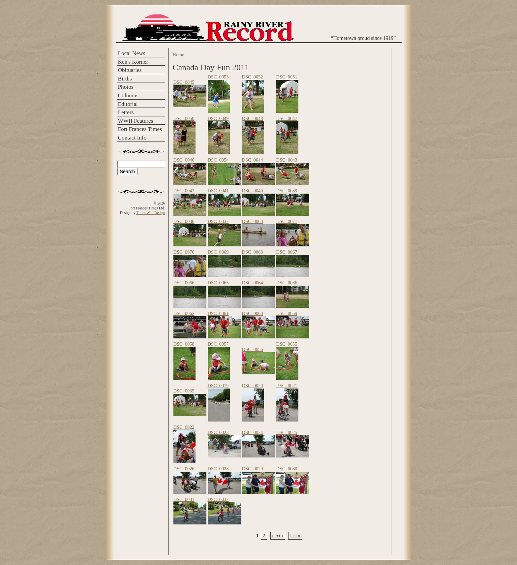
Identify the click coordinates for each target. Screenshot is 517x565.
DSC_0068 (252, 252)
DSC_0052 (252, 76)
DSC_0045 (184, 82)
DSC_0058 (184, 344)
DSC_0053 (218, 76)
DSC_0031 (184, 499)
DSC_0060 (252, 313)
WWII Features (135, 121)
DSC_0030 (286, 468)
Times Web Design (150, 213)
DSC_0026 (184, 468)
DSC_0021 (286, 385)
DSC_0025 (286, 432)
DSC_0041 (218, 190)
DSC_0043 (286, 160)
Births (125, 79)
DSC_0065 (218, 282)
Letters (126, 112)
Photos (126, 87)
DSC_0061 (218, 313)
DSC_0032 (218, 499)
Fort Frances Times (140, 129)
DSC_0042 (184, 190)
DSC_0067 (286, 252)
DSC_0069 (218, 252)
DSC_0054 (218, 160)
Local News (131, 53)
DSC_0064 (252, 282)
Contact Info (132, 138)
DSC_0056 (252, 349)
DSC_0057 (218, 344)
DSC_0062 (184, 313)
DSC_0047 (286, 118)
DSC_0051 (286, 76)
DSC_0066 (184, 282)
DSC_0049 (218, 118)
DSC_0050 (184, 118)
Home (178, 54)
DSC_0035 (184, 390)
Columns (128, 95)
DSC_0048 (252, 118)
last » (295, 535)
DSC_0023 (218, 432)
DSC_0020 (252, 385)
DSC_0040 (252, 190)
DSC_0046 (184, 160)
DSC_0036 (286, 282)
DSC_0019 (218, 385)
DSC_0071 (286, 221)
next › (277, 535)
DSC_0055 (286, 344)
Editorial (128, 104)
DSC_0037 (218, 221)
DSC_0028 (218, 468)
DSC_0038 (184, 221)
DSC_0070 (184, 252)
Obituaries (130, 70)
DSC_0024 (252, 432)
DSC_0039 (286, 190)
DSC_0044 (252, 160)
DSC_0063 (252, 221)
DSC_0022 (184, 427)
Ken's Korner (133, 62)
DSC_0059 (286, 313)
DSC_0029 (252, 468)
